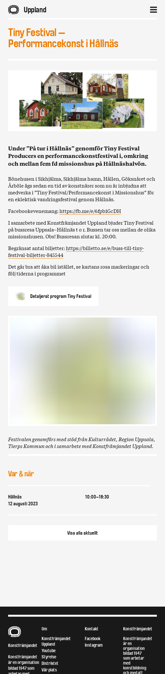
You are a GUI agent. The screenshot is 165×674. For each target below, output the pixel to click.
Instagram (94, 645)
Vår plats (49, 670)
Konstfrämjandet (22, 645)
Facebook (92, 638)
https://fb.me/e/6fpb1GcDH (90, 210)
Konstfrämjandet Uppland (56, 641)
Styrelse (49, 657)
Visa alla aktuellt (82, 533)
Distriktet (50, 663)
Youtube (49, 650)
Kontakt (91, 629)
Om (44, 629)
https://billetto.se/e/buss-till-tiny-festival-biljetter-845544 (76, 251)
